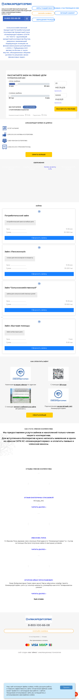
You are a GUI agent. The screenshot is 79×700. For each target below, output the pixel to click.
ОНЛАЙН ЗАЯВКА (42, 13)
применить (57, 91)
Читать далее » (38, 507)
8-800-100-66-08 (12, 18)
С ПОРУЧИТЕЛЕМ (29, 107)
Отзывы (44, 656)
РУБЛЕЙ (59, 99)
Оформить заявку (39, 238)
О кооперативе (34, 656)
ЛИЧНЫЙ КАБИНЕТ (65, 13)
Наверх (75, 695)
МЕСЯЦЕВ (60, 87)
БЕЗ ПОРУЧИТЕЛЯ (15, 107)
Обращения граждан (44, 20)
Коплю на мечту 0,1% (50, 168)
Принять (66, 687)
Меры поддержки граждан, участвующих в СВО (44, 8)
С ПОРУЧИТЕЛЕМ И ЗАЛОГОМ (19, 110)
